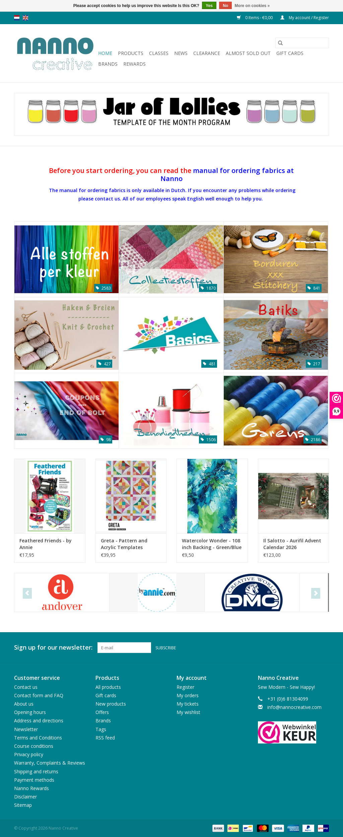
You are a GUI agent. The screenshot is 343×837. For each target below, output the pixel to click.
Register (185, 687)
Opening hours (30, 712)
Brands (108, 64)
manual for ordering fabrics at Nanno (227, 174)
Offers (102, 712)
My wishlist (188, 712)
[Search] (302, 43)
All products (108, 687)
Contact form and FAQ (38, 695)
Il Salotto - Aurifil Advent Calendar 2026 (292, 543)
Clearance (206, 53)
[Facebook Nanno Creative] (299, 647)
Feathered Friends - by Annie (45, 543)
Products (130, 53)
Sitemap (23, 805)
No (225, 5)
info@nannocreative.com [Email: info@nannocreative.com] (294, 707)
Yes (209, 5)
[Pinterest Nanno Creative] (311, 647)
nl (16, 17)
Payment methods (34, 780)
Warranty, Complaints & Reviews (49, 763)
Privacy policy (28, 754)
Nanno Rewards (31, 788)
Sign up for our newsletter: (53, 647)
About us (23, 704)
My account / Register (304, 17)
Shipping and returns (36, 771)
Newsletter (26, 729)
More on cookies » (252, 5)
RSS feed (105, 737)
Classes (158, 53)
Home (105, 53)
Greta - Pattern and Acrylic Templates (124, 543)
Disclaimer (25, 796)
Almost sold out (248, 53)
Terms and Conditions (38, 737)
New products (110, 704)
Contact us (26, 687)
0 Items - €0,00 (255, 17)
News (181, 53)
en (25, 17)
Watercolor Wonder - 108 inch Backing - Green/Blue (212, 543)
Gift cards (289, 53)
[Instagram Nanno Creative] (323, 647)
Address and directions (38, 720)
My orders (188, 695)
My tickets (188, 704)
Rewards (134, 64)
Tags (100, 729)
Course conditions (33, 746)
